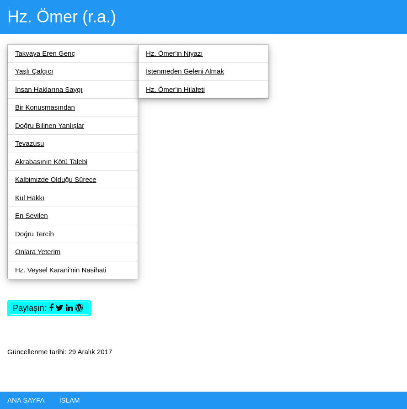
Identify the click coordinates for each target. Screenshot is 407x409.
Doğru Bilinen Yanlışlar (49, 125)
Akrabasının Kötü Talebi (51, 161)
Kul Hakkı (29, 198)
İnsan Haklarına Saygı (49, 89)
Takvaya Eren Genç (45, 53)
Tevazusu (29, 143)
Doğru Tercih (34, 234)
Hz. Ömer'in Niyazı (174, 53)
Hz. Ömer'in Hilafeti (175, 89)
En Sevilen (31, 215)
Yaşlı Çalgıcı (34, 71)
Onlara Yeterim (37, 251)
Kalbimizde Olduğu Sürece (55, 179)
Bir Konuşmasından (45, 107)
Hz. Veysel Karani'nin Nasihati (61, 270)
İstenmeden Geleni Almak (185, 71)
